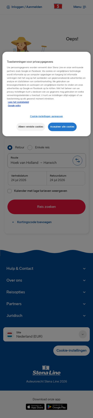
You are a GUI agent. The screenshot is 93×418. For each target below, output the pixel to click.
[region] (46, 94)
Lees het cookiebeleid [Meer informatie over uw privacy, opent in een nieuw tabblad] (18, 102)
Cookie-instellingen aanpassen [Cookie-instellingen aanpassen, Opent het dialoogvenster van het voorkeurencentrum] (46, 116)
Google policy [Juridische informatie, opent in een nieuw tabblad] (14, 105)
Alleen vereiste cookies (30, 126)
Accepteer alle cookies (62, 126)
